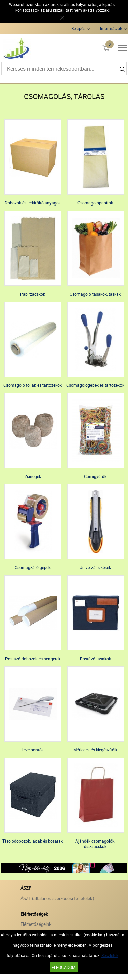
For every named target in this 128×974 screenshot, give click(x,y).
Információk (111, 28)
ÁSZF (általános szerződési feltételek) (57, 898)
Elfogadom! (64, 967)
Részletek (109, 955)
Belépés (78, 28)
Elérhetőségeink (36, 924)
